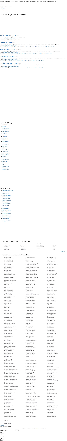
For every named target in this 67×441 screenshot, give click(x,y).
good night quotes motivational (8, 399)
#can (16, 39)
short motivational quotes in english (52, 353)
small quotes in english (50, 363)
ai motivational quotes (7, 264)
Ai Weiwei (21, 243)
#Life (54, 46)
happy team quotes (7, 403)
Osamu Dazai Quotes (6, 211)
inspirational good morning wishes (31, 264)
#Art (43, 53)
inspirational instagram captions (30, 271)
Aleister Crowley (39, 243)
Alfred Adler (38, 248)
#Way (51, 46)
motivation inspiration (29, 349)
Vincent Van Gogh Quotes (6, 216)
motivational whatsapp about (51, 258)
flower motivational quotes (8, 356)
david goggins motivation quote (8, 324)
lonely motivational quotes (29, 320)
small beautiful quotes (50, 360)
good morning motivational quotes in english (10, 379)
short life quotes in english (51, 350)
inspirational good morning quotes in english (32, 263)
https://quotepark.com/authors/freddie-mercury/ (11, 66)
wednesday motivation (50, 409)
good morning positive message (9, 382)
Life (3, 164)
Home (3, 7)
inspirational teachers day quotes (30, 296)
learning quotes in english (29, 317)
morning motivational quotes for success (32, 339)
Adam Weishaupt (6, 245)
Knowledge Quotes (5, 166)
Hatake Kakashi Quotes (6, 220)
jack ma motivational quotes (30, 307)
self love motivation (50, 343)
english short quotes (7, 340)
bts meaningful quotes (7, 297)
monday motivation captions (30, 336)
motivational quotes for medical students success (33, 396)
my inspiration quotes (50, 260)
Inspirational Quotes (5, 128)
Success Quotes (5, 161)
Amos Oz (54, 246)
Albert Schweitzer (23, 249)
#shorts (11, 46)
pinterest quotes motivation (51, 294)
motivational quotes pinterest (30, 410)
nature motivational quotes (51, 261)
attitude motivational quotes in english (9, 274)
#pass (21, 46)
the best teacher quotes (50, 390)
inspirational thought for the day (30, 297)
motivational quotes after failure (30, 380)
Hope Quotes (4, 146)
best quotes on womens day (8, 283)
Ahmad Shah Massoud (7, 249)
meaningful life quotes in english (30, 330)
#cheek (29, 60)
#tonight (6, 39)
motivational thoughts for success (52, 257)
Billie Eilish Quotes (5, 201)
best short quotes (6, 284)
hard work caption (7, 406)
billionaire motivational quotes (8, 291)
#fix (21, 60)
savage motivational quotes (51, 339)
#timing (8, 46)
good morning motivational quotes (9, 377)
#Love (18, 39)
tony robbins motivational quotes (52, 393)
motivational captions (29, 359)
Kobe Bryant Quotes (5, 206)
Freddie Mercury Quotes (6, 200)
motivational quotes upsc (29, 415)
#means (17, 67)
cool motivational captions (8, 317)
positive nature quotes (50, 297)
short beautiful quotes (50, 347)
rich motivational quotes (50, 324)
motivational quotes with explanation (31, 416)
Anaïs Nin (54, 249)
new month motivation (50, 271)
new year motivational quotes (51, 274)
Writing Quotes (5, 151)
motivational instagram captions (30, 367)
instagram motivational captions (30, 301)
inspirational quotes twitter (29, 290)
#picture (13, 53)
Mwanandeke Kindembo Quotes (7, 190)
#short (15, 46)
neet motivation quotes (50, 267)
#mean (24, 67)
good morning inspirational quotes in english (10, 369)
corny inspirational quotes (8, 320)
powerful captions (49, 306)
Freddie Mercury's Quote (9, 63)
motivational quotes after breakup (31, 379)
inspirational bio (28, 258)
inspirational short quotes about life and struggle (33, 294)
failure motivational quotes (8, 347)
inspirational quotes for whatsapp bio (31, 284)
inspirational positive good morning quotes (32, 277)
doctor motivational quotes (8, 327)
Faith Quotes (4, 148)
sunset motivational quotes (51, 382)
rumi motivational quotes (50, 327)
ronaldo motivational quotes (51, 326)
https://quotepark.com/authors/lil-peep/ (9, 45)
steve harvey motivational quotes (52, 369)
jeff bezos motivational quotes (30, 310)
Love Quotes (4, 124)
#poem (10, 39)
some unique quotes (50, 366)
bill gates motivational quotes (8, 290)
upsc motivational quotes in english (52, 405)
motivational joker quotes (29, 369)
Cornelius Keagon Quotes (6, 195)
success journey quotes (50, 379)
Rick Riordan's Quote (8, 56)
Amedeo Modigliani (55, 245)
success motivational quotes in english (52, 380)
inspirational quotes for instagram (31, 283)
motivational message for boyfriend (31, 370)
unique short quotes (50, 399)
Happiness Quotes (5, 144)
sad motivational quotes (50, 330)
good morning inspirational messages (9, 366)
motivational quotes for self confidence (31, 402)
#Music (40, 53)
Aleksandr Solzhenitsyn (40, 245)
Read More (63, 251)
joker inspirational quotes (29, 313)
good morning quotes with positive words (10, 389)
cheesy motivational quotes (8, 313)
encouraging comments (7, 337)
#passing (17, 46)
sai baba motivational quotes (51, 333)
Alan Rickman (22, 245)
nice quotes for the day (50, 277)
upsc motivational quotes (50, 403)
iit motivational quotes (7, 415)
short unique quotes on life (51, 359)
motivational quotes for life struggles (31, 393)
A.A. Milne (5, 243)
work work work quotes (7, 423)
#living (20, 53)
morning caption (28, 337)
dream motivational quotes (8, 333)
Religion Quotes (5, 156)
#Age (48, 53)
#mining (24, 46)
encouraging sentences (7, 339)
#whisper (3, 60)
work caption (6, 420)
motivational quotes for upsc (30, 403)
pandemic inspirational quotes (51, 291)
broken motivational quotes (8, 294)
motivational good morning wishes (31, 366)
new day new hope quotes (51, 270)
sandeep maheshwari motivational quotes (53, 334)
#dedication (36, 67)
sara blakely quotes (50, 336)
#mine (27, 46)
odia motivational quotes (50, 283)
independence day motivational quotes (10, 416)
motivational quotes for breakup (30, 386)
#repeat (12, 60)
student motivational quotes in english (52, 372)
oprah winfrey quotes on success (52, 290)
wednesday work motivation (51, 410)
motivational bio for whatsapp (30, 357)
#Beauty (42, 60)
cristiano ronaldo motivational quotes (9, 323)
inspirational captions (29, 260)
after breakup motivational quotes (9, 260)
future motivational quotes (8, 360)
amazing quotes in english (8, 271)
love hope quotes (28, 323)
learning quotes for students (30, 316)
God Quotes (4, 133)
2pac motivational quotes (8, 257)
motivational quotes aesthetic (30, 377)
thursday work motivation (51, 392)
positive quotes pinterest (50, 303)
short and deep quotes (50, 346)
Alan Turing (22, 246)
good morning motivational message (9, 376)
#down (26, 60)
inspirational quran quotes (29, 291)
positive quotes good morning (51, 301)
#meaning (20, 67)
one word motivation (50, 287)
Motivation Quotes (5, 169)
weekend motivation (50, 412)
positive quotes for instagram (51, 300)
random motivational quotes (51, 320)
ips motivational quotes (29, 306)
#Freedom (37, 53)
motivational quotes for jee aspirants (31, 392)
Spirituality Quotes (5, 159)
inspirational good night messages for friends (32, 267)
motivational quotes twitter (29, 413)
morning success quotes (29, 346)
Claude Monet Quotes (6, 221)
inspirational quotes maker (30, 287)
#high (33, 46)
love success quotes (29, 327)
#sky (10, 60)
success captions (49, 376)
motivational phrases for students (30, 376)
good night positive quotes (8, 396)
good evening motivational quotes (9, 363)
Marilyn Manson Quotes (6, 210)
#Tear (37, 60)
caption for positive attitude (8, 303)
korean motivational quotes (30, 314)
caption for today (6, 307)
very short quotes (49, 406)
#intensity (23, 53)
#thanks (6, 67)
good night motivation (7, 393)
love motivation (28, 324)
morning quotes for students (30, 343)
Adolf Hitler (6, 246)
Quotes (3, 134)
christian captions (7, 314)
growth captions (6, 400)
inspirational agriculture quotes (30, 257)
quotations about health (50, 307)
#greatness (28, 53)
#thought (10, 53)
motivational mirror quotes (29, 373)
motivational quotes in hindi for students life (32, 409)
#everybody (40, 46)
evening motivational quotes (8, 343)
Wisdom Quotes (5, 138)
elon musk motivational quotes (8, 334)
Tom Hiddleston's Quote (8, 49)
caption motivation (7, 310)
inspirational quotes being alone (30, 280)
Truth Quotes (4, 136)
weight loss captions (50, 413)
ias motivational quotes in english (9, 413)
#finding (36, 46)
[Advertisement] (33, 24)
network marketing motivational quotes (52, 268)
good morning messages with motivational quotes (11, 373)
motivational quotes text (29, 412)
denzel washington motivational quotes (10, 326)
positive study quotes (50, 304)
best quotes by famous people (8, 281)
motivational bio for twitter (29, 356)
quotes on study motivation (51, 314)
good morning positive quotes (8, 383)
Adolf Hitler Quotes (5, 218)
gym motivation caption (7, 402)
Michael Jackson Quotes (6, 213)
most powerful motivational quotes (31, 347)
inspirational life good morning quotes (31, 273)
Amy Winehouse (55, 248)
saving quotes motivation (50, 340)
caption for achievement (7, 300)
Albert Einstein (22, 248)
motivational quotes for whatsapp (30, 406)
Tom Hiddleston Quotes (6, 203)
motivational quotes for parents (30, 399)
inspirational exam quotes (29, 261)
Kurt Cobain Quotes (5, 193)
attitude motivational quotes (8, 273)
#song (10, 67)
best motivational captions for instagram (10, 280)
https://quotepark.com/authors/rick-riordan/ (10, 59)
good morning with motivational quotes (10, 392)
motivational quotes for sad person (31, 400)
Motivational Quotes (5, 154)
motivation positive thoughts (30, 350)
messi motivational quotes (29, 333)
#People (43, 67)
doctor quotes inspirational (8, 330)
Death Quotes (4, 143)
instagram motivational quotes (30, 303)
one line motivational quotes (51, 284)
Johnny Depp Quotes (6, 198)
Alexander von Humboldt (40, 246)
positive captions (49, 296)
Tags (3, 9)
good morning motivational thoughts (9, 380)
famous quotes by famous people (9, 349)
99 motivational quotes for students (9, 258)
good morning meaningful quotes (9, 372)
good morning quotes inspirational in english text (11, 386)
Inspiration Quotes (5, 149)
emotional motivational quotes (8, 336)
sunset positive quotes (50, 383)
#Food (46, 53)
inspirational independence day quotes (31, 270)
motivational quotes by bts (29, 383)
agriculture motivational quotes (8, 261)
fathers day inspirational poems (9, 353)
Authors (3, 8)
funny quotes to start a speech (8, 359)
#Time (49, 46)
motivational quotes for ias (29, 389)
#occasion (13, 67)
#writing (3, 39)
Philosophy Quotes (5, 131)
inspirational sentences (29, 293)
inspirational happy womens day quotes (31, 268)
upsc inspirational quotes (50, 400)
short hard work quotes (50, 349)
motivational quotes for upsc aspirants (31, 405)
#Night (34, 60)
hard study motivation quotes (8, 405)
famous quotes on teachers (8, 350)
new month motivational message (52, 273)
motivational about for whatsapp (30, 353)
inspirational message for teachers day (31, 274)
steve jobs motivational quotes (51, 370)
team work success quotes (51, 389)
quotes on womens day (50, 316)
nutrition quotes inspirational (51, 281)
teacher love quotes (50, 386)
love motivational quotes (29, 326)
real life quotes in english (50, 323)
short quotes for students (50, 357)
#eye (23, 60)
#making (30, 46)
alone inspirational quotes (8, 267)
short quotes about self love (51, 356)
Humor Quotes (4, 129)
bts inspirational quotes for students (9, 296)
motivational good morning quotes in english (32, 363)
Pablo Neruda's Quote (8, 35)
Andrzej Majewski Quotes (6, 215)
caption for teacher (7, 306)
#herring (13, 39)
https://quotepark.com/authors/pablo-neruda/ (10, 38)
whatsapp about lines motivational (52, 415)
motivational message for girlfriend (31, 372)
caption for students (7, 304)
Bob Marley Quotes (5, 205)
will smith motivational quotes (51, 416)
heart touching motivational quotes (9, 409)
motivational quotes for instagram (31, 390)
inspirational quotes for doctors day (31, 281)
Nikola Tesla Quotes (5, 208)
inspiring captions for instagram (30, 300)
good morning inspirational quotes (9, 367)
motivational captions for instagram (31, 360)
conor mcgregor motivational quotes (9, 316)
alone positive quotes (7, 270)
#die (43, 46)
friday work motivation (7, 357)
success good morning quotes (51, 377)
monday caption (28, 334)
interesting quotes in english (30, 304)
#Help (46, 46)
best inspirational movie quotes (8, 277)
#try (2, 46)
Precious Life (2, 425)
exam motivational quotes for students (9, 346)
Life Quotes (4, 126)
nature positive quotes (50, 263)
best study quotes (7, 287)
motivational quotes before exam (30, 382)
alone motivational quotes (8, 268)
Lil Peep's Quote (6, 42)
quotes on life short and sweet (51, 313)
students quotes (49, 373)
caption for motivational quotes (8, 301)
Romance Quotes (5, 141)
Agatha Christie (6, 248)
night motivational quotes (51, 280)
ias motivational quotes (7, 412)
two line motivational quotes (51, 396)
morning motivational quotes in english (31, 340)
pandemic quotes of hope (51, 293)
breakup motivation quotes (8, 293)
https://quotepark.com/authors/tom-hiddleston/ (11, 52)
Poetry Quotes (4, 139)
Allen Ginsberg (55, 243)
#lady (15, 60)
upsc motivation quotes (50, 402)
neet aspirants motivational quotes (52, 264)
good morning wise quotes (8, 390)
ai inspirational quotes (7, 263)
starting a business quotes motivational (53, 367)
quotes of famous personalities (51, 310)
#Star (39, 60)
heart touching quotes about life (9, 410)
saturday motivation (50, 337)
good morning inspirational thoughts (9, 370)
